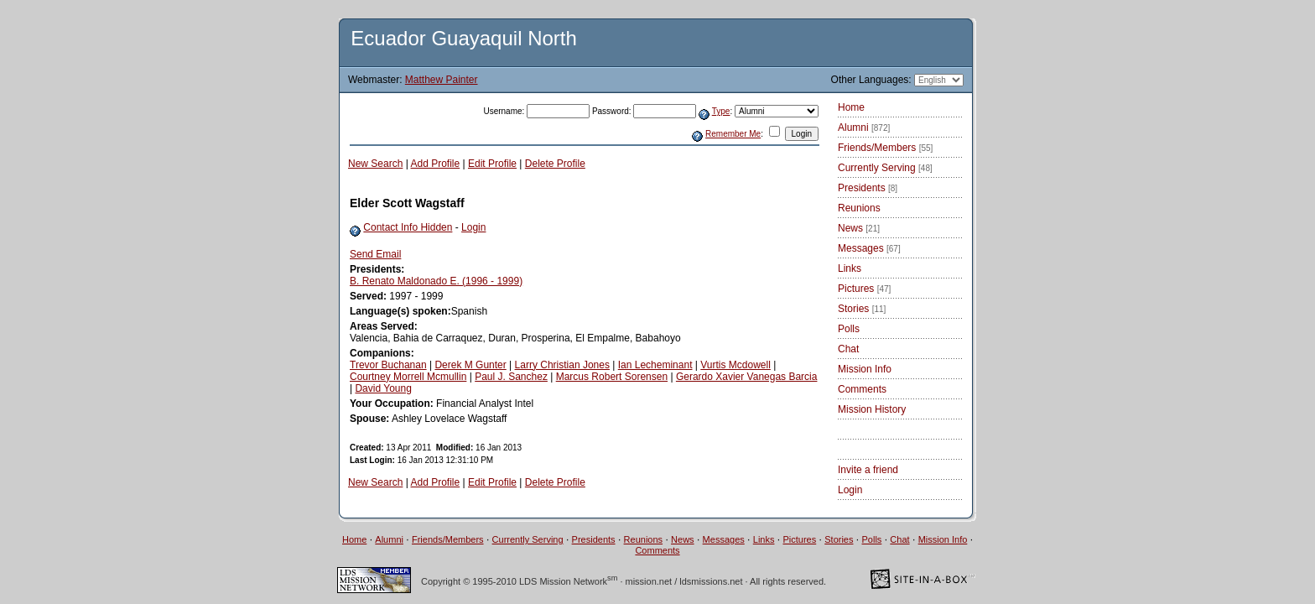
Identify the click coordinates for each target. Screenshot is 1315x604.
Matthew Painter (441, 80)
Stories (862, 309)
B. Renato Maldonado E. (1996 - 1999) (436, 281)
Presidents (867, 188)
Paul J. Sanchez (511, 377)
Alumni (864, 127)
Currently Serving (885, 168)
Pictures (864, 288)
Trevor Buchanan (388, 365)
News (859, 228)
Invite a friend (868, 470)
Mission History (872, 409)
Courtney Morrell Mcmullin (408, 377)
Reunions (859, 208)
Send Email (375, 254)
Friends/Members (885, 148)
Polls (849, 329)
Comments (862, 389)
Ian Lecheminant (655, 365)
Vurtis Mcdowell (735, 365)
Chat (848, 349)
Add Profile (435, 163)
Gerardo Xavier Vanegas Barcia (747, 377)
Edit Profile (492, 163)
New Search (375, 163)
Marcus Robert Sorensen (612, 377)
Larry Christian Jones (562, 365)
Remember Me (733, 133)
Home (851, 107)
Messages (869, 248)
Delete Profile (555, 163)
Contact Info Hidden (407, 227)
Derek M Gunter (470, 365)
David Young (383, 388)
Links (849, 268)
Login (473, 227)
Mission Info (864, 369)
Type (721, 111)
